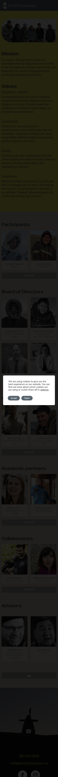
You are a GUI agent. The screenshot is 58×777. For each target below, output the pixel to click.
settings (44, 389)
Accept (14, 398)
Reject (27, 398)
